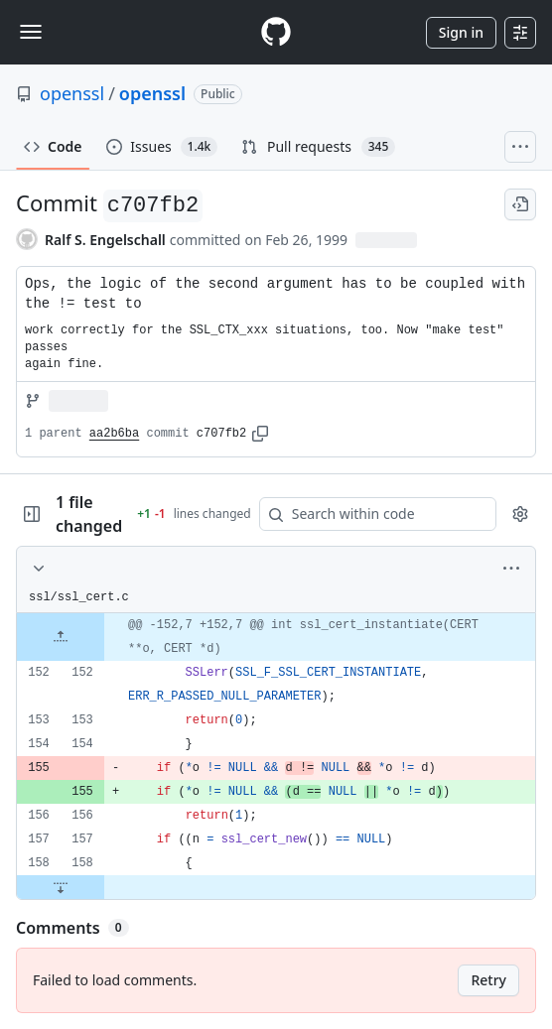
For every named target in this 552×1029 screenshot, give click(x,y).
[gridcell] (276, 637)
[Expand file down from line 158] (60, 887)
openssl (72, 93)
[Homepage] (276, 32)
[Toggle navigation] (31, 32)
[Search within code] (368, 514)
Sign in (461, 32)
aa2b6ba (114, 434)
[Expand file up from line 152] (60, 637)
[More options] (511, 568)
